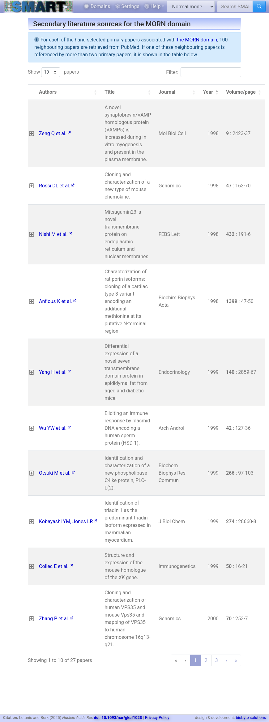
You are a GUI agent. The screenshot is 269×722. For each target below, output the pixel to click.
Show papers (53, 72)
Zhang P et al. (56, 619)
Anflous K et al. (57, 301)
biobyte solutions (251, 717)
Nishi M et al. (55, 234)
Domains (97, 6)
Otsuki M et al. (57, 473)
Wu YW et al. (55, 428)
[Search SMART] (235, 6)
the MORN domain (197, 40)
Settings (127, 6)
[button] (95, 92)
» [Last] (236, 660)
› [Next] (226, 660)
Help (152, 6)
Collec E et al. (56, 566)
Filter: (172, 72)
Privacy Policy (157, 717)
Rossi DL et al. (57, 186)
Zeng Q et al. (55, 133)
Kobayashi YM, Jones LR (68, 521)
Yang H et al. (55, 372)
